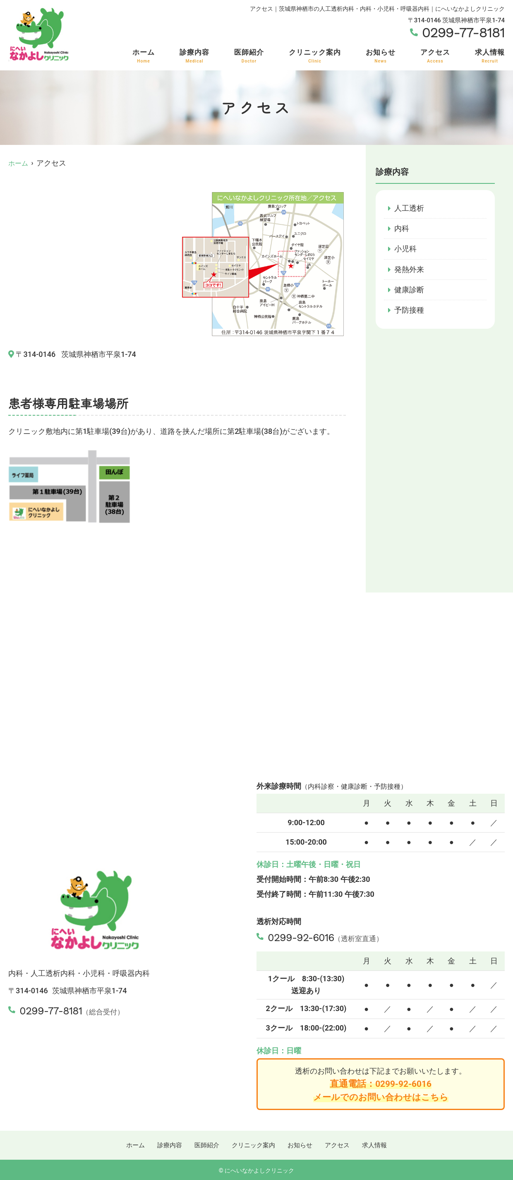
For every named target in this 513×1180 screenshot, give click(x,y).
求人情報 (490, 56)
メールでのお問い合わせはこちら (380, 1096)
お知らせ (381, 56)
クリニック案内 (315, 56)
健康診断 (409, 290)
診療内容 (194, 56)
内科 (401, 228)
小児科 (405, 249)
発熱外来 (409, 269)
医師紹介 (249, 56)
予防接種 (409, 311)
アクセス (435, 56)
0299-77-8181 (58, 1009)
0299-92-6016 (309, 936)
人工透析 (409, 208)
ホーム (143, 56)
